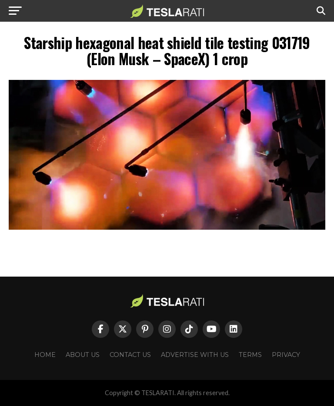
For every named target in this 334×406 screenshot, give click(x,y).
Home (45, 355)
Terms (250, 355)
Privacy (286, 355)
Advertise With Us (195, 355)
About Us (83, 355)
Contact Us (130, 355)
